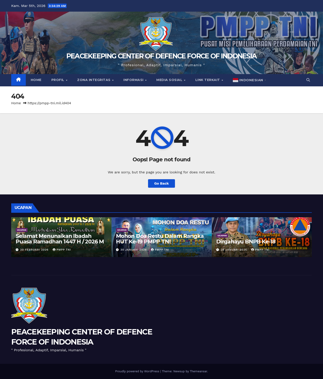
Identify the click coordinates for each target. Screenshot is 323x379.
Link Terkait (208, 80)
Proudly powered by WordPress (137, 371)
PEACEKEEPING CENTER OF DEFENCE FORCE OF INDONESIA (161, 56)
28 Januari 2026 (234, 249)
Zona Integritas (94, 80)
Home (36, 80)
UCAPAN (21, 230)
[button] (308, 80)
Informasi (133, 80)
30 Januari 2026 (134, 249)
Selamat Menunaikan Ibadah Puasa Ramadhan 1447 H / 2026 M (60, 239)
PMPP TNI (62, 249)
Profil (58, 80)
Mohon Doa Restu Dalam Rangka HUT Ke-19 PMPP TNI (159, 239)
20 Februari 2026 (35, 249)
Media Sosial (169, 80)
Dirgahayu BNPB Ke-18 (245, 241)
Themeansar (198, 371)
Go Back (161, 183)
